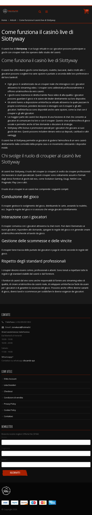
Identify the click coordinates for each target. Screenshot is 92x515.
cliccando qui (29, 360)
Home (4, 20)
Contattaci (8, 416)
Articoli (13, 20)
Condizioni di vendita (13, 397)
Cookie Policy (10, 410)
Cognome (6, 448)
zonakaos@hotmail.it (21, 327)
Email (4, 459)
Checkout (8, 391)
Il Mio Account (10, 379)
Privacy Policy (10, 404)
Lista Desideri (10, 385)
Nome (4, 437)
